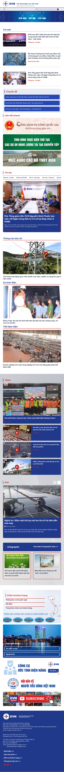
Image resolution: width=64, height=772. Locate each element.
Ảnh (7, 482)
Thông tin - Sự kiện (34, 42)
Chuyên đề (11, 91)
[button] (61, 17)
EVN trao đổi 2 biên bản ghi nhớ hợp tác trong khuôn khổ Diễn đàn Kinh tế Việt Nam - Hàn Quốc (44, 37)
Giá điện (9, 604)
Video (8, 380)
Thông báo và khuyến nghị (16, 600)
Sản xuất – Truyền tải (48, 177)
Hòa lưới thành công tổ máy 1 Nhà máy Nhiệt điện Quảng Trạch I (29, 418)
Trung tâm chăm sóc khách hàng (19, 608)
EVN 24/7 (7, 421)
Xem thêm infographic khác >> (45, 547)
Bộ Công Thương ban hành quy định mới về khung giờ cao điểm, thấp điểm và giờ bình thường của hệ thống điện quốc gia (44, 56)
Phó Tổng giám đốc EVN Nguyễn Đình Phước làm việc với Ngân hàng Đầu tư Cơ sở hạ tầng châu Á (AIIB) (44, 75)
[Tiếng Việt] (20, 3)
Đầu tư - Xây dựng (34, 177)
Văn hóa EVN (13, 643)
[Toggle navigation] (4, 9)
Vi (57, 9)
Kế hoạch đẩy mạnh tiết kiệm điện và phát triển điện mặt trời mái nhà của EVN (17, 573)
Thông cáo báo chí (12, 238)
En (60, 9)
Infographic (13, 547)
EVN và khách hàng (17, 595)
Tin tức (8, 172)
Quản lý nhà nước (33, 61)
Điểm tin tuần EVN (21, 177)
